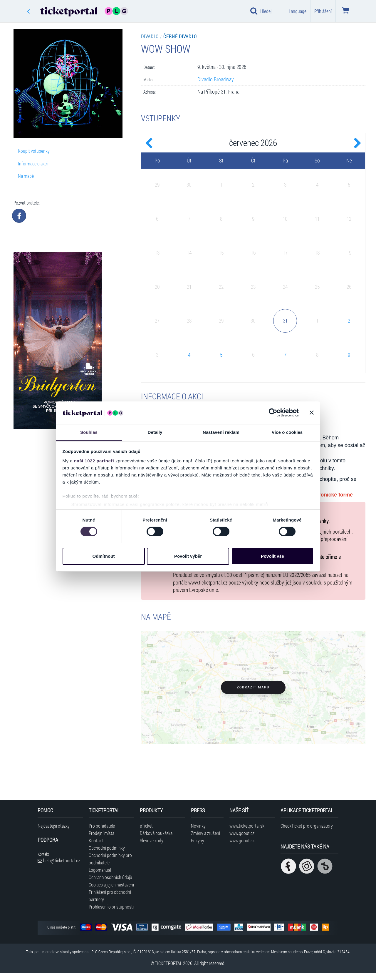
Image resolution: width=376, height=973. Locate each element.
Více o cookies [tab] (287, 432)
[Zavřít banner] (312, 413)
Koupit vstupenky (34, 151)
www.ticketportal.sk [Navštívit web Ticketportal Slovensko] (246, 826)
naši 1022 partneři (94, 460)
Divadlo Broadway (215, 79)
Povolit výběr (188, 556)
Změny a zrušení (205, 833)
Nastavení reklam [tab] (221, 432)
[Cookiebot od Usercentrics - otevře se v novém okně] (273, 412)
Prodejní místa (101, 833)
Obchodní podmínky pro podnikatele (110, 859)
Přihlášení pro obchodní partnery (110, 895)
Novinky (198, 826)
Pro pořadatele (102, 826)
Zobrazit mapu (253, 687)
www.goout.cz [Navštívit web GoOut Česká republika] (241, 833)
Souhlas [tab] (89, 432)
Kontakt (96, 840)
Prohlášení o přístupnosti (111, 907)
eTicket (146, 826)
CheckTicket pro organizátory (307, 826)
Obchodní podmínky (107, 848)
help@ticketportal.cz (59, 860)
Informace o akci (33, 163)
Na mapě (26, 176)
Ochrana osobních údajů (110, 877)
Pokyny (197, 840)
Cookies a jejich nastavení (111, 884)
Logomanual (100, 870)
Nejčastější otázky (54, 826)
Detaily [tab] (155, 432)
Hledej (260, 11)
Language (297, 11)
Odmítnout (104, 556)
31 (285, 320)
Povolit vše (272, 556)
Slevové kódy (151, 840)
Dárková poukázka (156, 833)
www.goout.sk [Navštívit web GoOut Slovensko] (242, 840)
